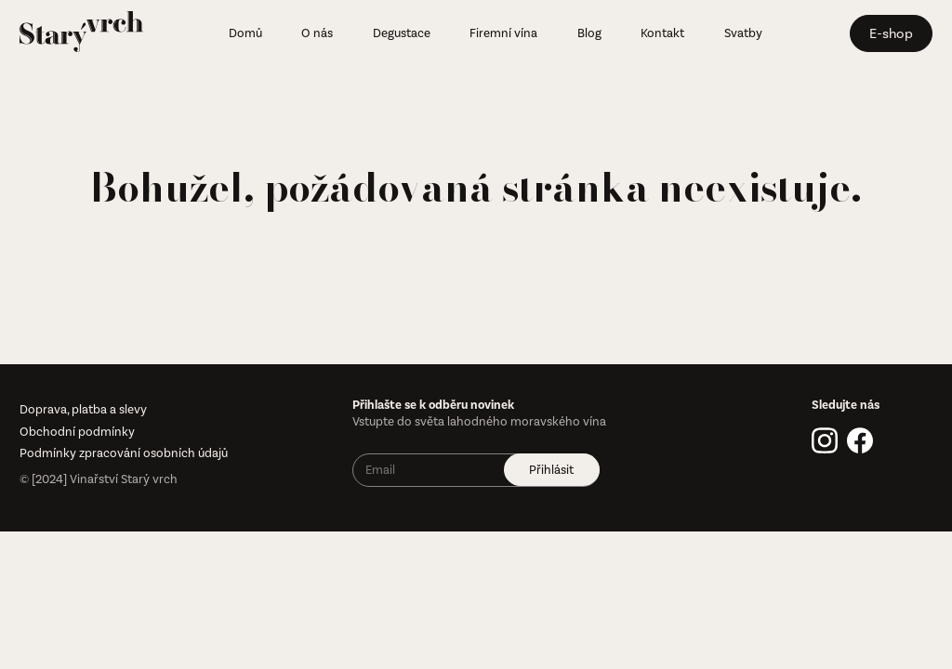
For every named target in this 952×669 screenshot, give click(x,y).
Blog (589, 33)
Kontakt (662, 33)
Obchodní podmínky (77, 432)
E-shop (891, 33)
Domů (245, 33)
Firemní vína (503, 33)
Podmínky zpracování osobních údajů (124, 453)
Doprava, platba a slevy (83, 409)
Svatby (743, 33)
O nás (317, 33)
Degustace (401, 33)
